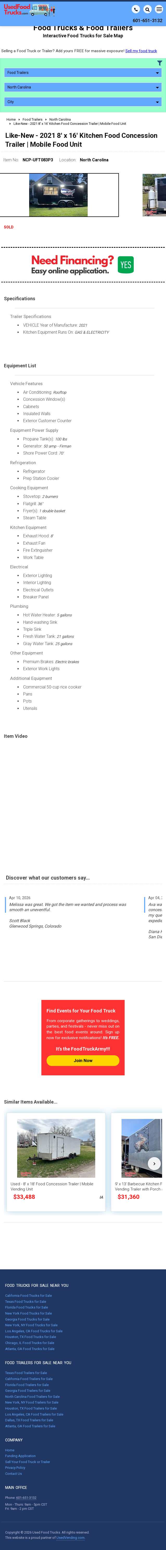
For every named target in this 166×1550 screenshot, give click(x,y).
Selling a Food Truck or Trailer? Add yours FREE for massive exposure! (79, 51)
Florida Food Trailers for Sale (27, 1385)
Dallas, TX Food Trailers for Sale (29, 1420)
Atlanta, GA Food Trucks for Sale (29, 1349)
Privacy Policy (15, 1468)
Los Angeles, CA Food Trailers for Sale (34, 1414)
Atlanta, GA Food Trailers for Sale (30, 1426)
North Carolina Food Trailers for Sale (32, 1397)
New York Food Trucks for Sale (28, 1313)
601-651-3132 (26, 1498)
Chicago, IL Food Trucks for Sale (29, 1343)
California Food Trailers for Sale (29, 1379)
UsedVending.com (70, 1538)
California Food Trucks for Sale (28, 1296)
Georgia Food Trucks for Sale (27, 1319)
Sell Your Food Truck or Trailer (27, 1462)
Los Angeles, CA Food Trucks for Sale (33, 1331)
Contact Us (13, 1474)
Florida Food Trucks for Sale (26, 1307)
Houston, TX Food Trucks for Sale (30, 1337)
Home (9, 1450)
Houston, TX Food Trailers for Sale (31, 1408)
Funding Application (20, 1456)
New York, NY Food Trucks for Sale (31, 1325)
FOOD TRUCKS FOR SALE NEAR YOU (36, 1285)
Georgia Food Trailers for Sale (27, 1391)
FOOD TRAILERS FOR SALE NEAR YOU (38, 1363)
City (83, 102)
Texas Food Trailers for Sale (26, 1373)
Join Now (83, 1060)
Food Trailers (83, 72)
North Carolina (83, 87)
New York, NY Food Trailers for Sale (31, 1402)
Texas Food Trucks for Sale (25, 1302)
